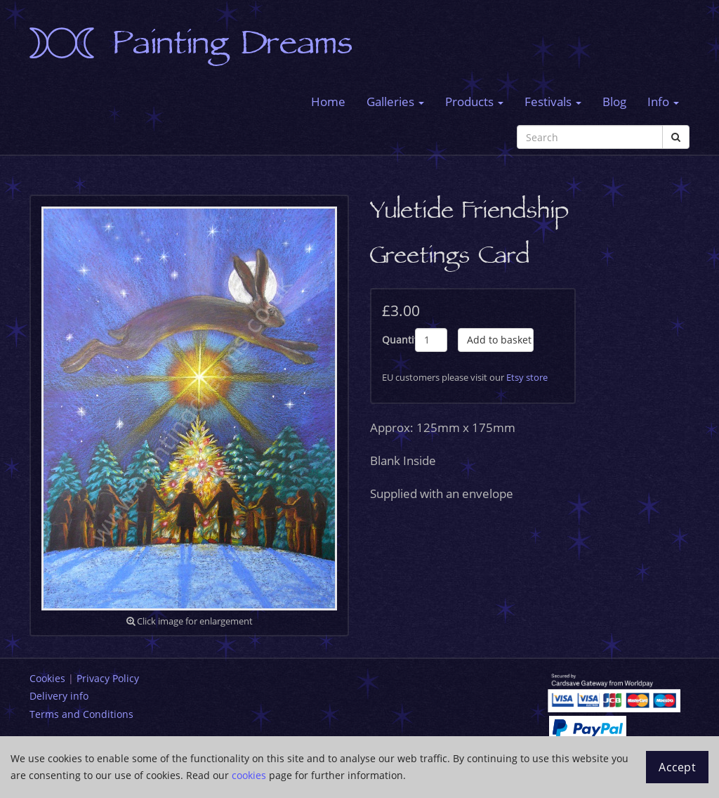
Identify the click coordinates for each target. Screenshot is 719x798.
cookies (249, 775)
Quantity (398, 339)
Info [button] (663, 101)
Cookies (47, 678)
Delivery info (58, 695)
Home (328, 101)
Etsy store (527, 377)
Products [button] (474, 101)
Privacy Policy (108, 678)
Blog (614, 101)
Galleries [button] (395, 101)
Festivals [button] (553, 101)
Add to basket (499, 339)
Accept (677, 767)
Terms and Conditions (81, 714)
